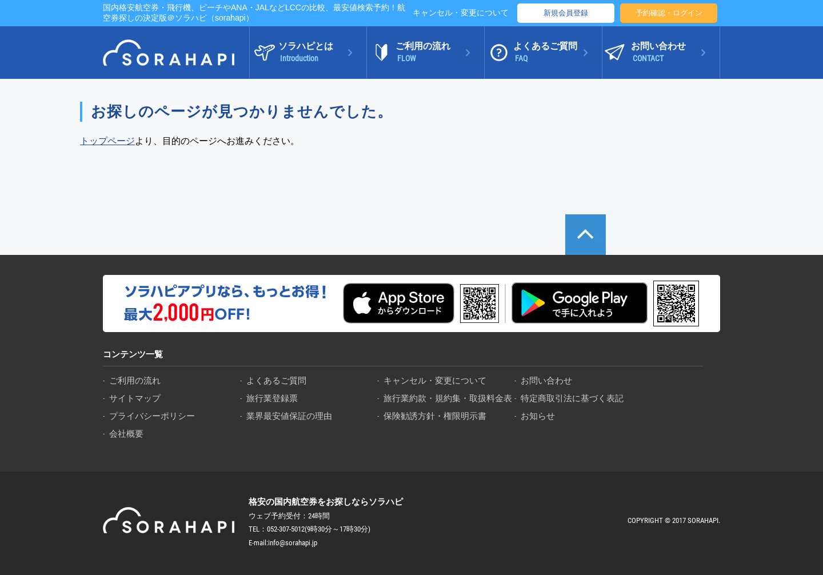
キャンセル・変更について (461, 12)
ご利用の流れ (135, 380)
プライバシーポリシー (152, 416)
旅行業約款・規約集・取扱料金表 (447, 398)
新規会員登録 (566, 13)
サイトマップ (135, 398)
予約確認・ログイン (669, 13)
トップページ (107, 141)
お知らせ (538, 416)
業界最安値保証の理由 (289, 416)
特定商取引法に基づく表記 (572, 398)
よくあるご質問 (276, 380)
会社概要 (126, 433)
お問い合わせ (546, 380)
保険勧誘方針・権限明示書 (434, 416)
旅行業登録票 (272, 398)
